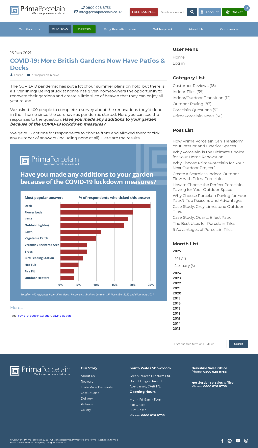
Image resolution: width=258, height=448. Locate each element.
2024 (177, 273)
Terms (92, 439)
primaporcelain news (45, 74)
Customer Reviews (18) (194, 85)
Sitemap (113, 439)
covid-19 (23, 315)
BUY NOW (60, 29)
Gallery (86, 410)
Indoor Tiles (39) (188, 91)
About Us (196, 29)
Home (179, 57)
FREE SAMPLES (144, 12)
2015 (176, 318)
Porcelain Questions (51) (196, 109)
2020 (177, 293)
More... (16, 307)
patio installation (40, 315)
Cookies (102, 439)
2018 (177, 303)
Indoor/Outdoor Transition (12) (202, 97)
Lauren (18, 74)
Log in (179, 63)
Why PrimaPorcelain (120, 29)
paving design (61, 315)
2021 (176, 288)
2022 (177, 283)
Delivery (87, 398)
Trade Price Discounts (96, 387)
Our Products (29, 29)
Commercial (229, 29)
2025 (210, 259)
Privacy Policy (79, 439)
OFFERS (84, 29)
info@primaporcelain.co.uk (100, 12)
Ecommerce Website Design (26, 442)
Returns (87, 404)
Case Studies (90, 393)
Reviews (87, 381)
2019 (177, 298)
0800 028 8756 (153, 415)
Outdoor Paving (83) (192, 103)
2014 (177, 324)
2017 (177, 308)
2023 (177, 278)
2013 (176, 329)
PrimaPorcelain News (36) (198, 115)
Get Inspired (162, 29)
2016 (177, 313)
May (179, 258)
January (182, 265)
